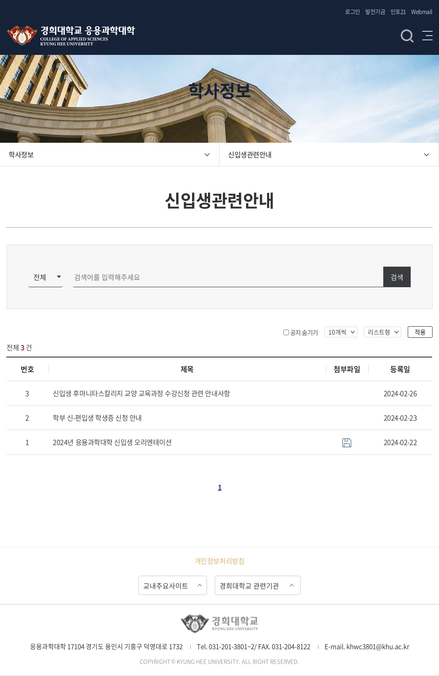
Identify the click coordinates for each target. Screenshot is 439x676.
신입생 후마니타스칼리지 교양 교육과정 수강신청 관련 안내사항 (141, 393)
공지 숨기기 (304, 332)
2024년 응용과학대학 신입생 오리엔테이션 (112, 442)
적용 (420, 331)
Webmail (422, 11)
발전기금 (375, 11)
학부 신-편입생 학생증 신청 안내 (97, 417)
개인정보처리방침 (219, 561)
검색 (407, 35)
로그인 (352, 11)
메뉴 (427, 35)
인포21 (398, 11)
